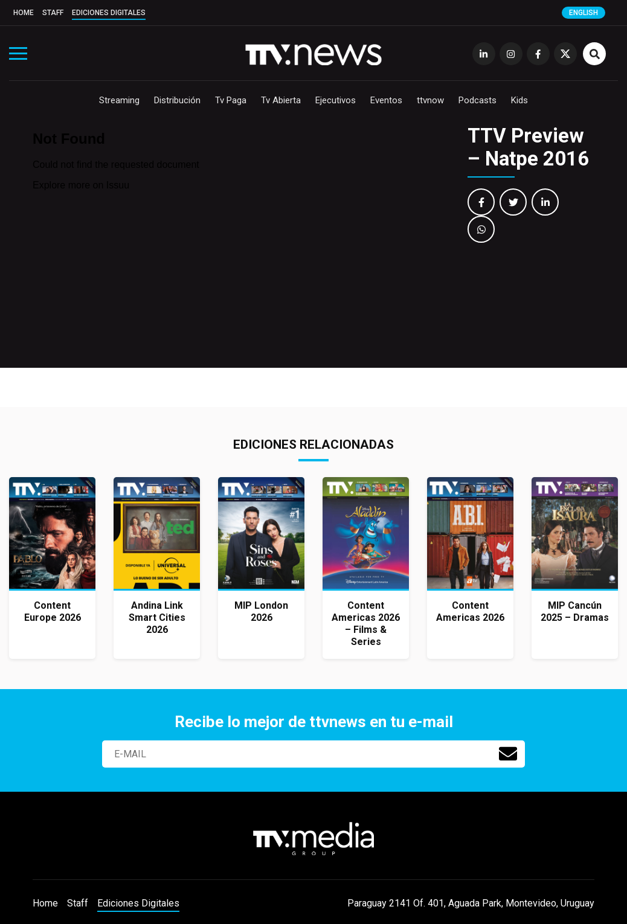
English (583, 12)
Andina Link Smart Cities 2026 (157, 617)
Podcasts (477, 100)
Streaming (119, 100)
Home (23, 12)
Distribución (177, 100)
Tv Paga (230, 100)
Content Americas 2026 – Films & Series (366, 623)
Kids (519, 100)
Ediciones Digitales (109, 12)
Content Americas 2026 (470, 611)
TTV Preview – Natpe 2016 (528, 147)
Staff (52, 12)
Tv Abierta (281, 100)
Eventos (386, 100)
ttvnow (430, 100)
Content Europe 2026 (52, 611)
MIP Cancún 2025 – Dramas (575, 611)
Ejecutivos (335, 100)
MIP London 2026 (261, 611)
